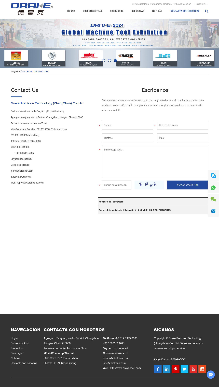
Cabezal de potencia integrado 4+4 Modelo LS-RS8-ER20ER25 (135, 210)
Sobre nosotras (92, 11)
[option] (109, 43)
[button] (103, 60)
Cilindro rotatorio (140, 4)
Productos (116, 11)
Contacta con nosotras (184, 11)
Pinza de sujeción (182, 4)
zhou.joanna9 (25, 159)
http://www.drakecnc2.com (30, 182)
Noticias (157, 11)
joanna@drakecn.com (22, 170)
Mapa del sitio (176, 348)
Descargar (138, 11)
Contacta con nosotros (74, 329)
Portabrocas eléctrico (161, 4)
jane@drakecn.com (21, 176)
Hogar (71, 11)
